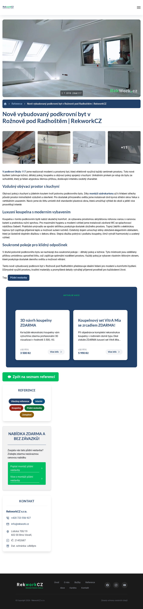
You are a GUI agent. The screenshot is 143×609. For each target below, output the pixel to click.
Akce (62, 588)
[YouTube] (125, 585)
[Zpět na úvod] (8, 7)
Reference (17, 103)
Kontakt (85, 588)
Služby (77, 582)
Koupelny (16, 408)
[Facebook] (107, 585)
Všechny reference (20, 401)
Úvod (56, 582)
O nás (66, 582)
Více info (56, 352)
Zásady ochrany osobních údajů (114, 600)
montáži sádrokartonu (101, 193)
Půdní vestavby (18, 277)
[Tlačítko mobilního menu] (128, 7)
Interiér (38, 401)
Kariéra (73, 588)
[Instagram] (116, 585)
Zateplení (27, 415)
